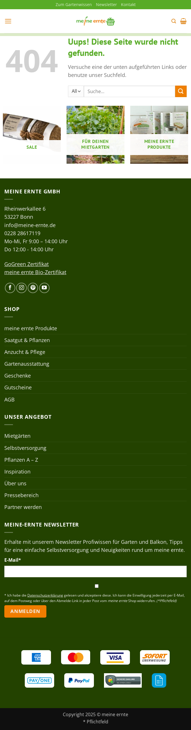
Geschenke (17, 375)
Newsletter (106, 4)
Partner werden (23, 507)
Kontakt (128, 4)
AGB (9, 399)
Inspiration (17, 471)
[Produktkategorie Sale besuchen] (32, 135)
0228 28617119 (22, 233)
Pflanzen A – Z (21, 459)
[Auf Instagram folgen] (21, 288)
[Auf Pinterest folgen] (33, 288)
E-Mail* (12, 560)
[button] (8, 21)
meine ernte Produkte (30, 328)
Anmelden (25, 611)
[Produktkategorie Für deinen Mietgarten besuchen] (95, 135)
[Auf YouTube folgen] (44, 288)
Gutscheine (18, 387)
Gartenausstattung (26, 364)
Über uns (15, 483)
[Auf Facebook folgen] (10, 288)
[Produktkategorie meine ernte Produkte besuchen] (159, 135)
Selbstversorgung (25, 447)
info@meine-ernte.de (30, 225)
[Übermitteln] (181, 91)
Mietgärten (17, 436)
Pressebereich (21, 495)
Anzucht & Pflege (24, 352)
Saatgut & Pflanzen (27, 340)
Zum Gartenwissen (74, 4)
